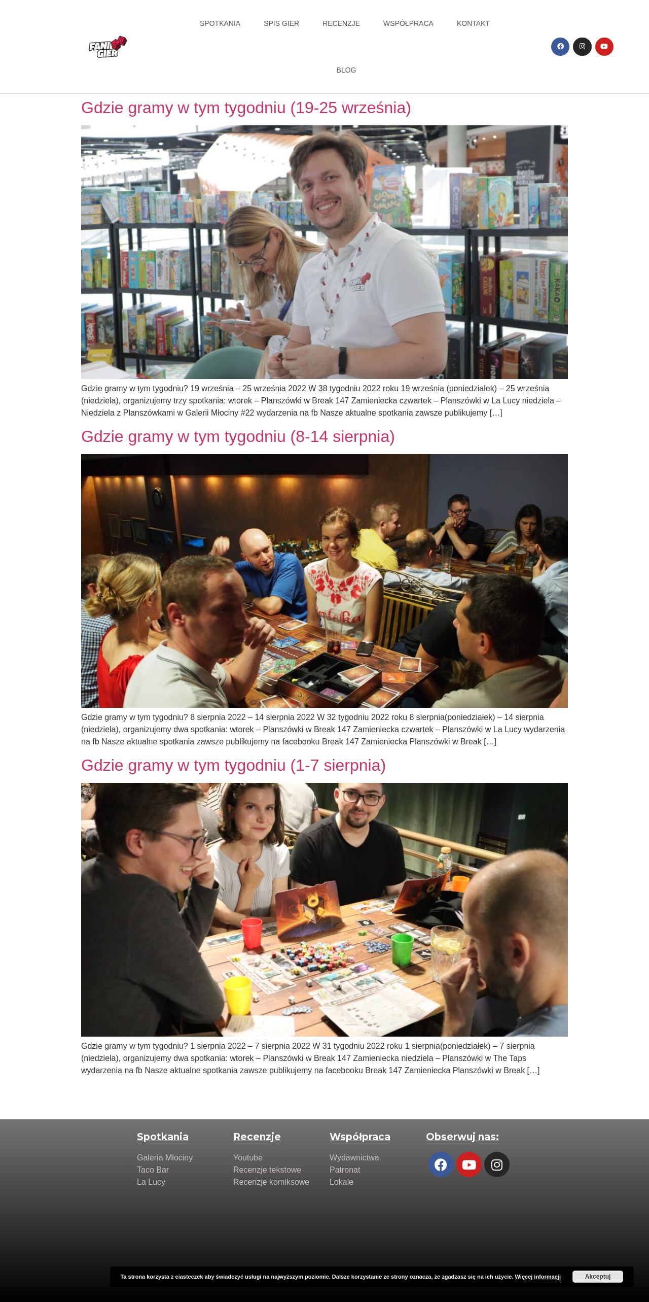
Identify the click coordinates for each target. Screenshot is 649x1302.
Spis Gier (281, 23)
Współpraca (408, 23)
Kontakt (473, 23)
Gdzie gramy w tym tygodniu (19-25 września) (246, 107)
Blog (346, 70)
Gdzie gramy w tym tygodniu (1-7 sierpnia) (233, 765)
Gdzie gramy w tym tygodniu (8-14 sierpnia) (238, 436)
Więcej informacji (538, 1277)
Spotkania (220, 23)
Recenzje (341, 23)
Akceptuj (598, 1276)
